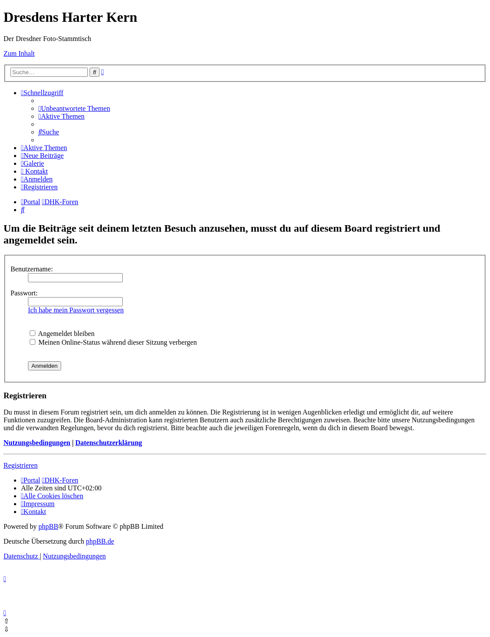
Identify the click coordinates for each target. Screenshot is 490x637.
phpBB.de (100, 541)
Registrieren (20, 465)
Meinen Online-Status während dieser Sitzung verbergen (113, 342)
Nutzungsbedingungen (36, 442)
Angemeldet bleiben (62, 333)
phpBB (48, 526)
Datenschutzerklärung (108, 442)
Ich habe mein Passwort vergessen (76, 310)
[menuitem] (74, 108)
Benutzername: (31, 269)
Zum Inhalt (19, 53)
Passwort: (24, 293)
